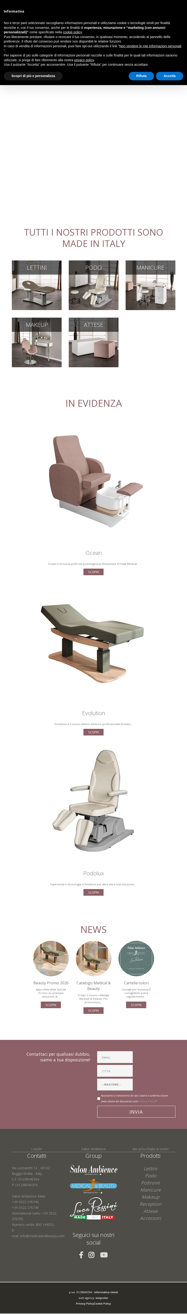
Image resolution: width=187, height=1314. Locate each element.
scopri (93, 572)
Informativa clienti (106, 1292)
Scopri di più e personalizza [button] (33, 76)
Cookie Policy (102, 1303)
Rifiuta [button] (141, 76)
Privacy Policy (147, 1101)
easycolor (102, 1298)
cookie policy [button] (72, 32)
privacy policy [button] (84, 60)
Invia (136, 1112)
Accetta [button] (170, 76)
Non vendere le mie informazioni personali (150, 46)
